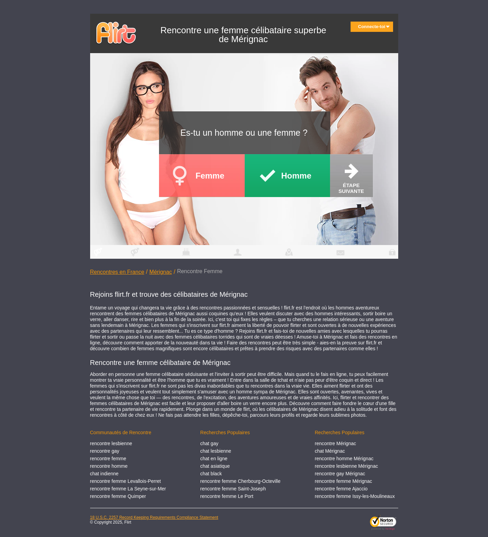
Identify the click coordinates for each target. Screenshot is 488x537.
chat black (211, 473)
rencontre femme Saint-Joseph (233, 488)
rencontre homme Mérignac (344, 458)
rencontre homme (109, 466)
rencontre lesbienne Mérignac (346, 466)
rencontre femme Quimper (118, 496)
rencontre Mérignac (335, 443)
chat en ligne (213, 458)
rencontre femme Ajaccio (341, 488)
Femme (210, 175)
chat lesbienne (215, 451)
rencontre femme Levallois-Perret (125, 481)
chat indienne (104, 473)
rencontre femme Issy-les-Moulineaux (354, 496)
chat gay (209, 443)
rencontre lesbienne (111, 443)
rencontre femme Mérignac (343, 481)
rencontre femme (108, 458)
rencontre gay (105, 451)
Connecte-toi (374, 26)
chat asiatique (215, 466)
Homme (296, 175)
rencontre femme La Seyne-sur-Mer (128, 488)
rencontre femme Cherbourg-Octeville (240, 481)
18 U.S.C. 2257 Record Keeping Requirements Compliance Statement (154, 517)
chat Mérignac (330, 451)
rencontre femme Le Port (226, 496)
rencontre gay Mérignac (340, 473)
